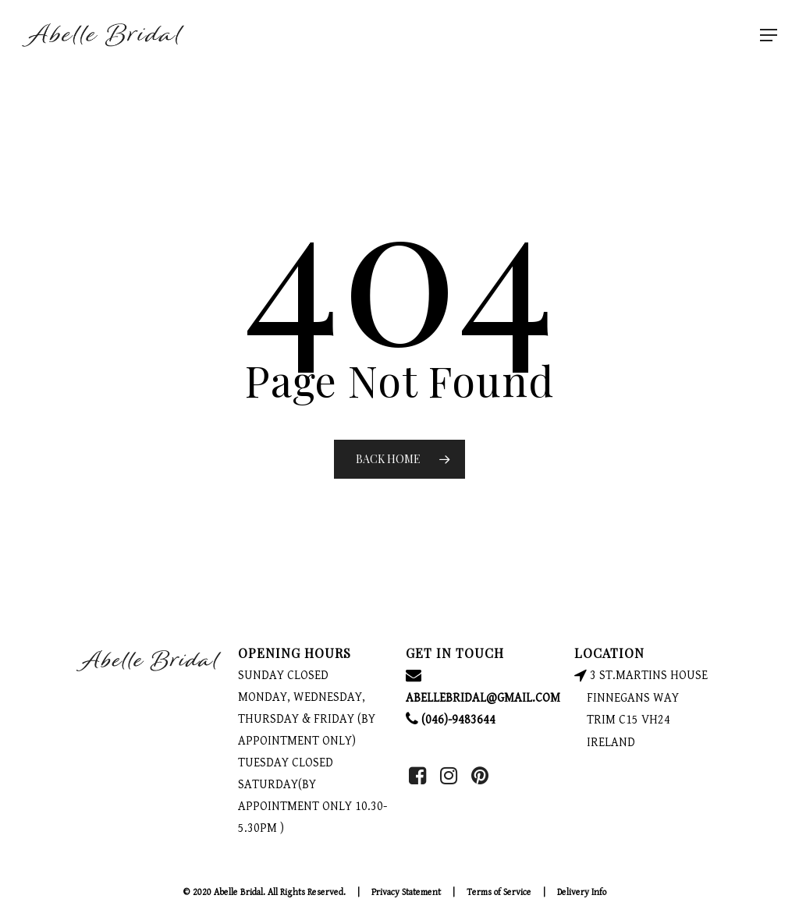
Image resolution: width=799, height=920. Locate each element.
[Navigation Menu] (768, 35)
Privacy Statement (406, 892)
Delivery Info (581, 892)
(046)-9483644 (450, 720)
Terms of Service (499, 892)
